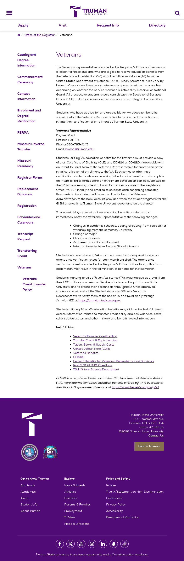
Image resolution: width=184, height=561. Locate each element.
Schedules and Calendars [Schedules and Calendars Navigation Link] (28, 220)
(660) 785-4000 (151, 427)
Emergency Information (122, 517)
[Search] (177, 12)
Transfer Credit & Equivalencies (95, 340)
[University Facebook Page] (60, 544)
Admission (28, 485)
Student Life (29, 504)
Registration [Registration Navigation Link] (27, 206)
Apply (23, 25)
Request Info (108, 25)
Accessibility (114, 511)
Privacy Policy (116, 504)
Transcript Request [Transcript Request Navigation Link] (25, 236)
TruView (69, 517)
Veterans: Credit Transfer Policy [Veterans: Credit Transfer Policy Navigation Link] (34, 284)
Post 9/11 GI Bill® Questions (92, 365)
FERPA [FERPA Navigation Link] (23, 133)
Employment (73, 511)
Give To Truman (149, 446)
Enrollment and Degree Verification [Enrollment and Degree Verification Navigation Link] (29, 115)
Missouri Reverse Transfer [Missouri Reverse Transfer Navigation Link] (30, 146)
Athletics (70, 491)
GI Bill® (78, 357)
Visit (63, 25)
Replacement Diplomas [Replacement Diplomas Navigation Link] (27, 191)
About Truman (30, 511)
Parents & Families (77, 504)
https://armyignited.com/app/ (99, 300)
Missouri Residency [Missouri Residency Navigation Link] (25, 163)
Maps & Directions (76, 524)
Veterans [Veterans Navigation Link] (24, 267)
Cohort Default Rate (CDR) (91, 349)
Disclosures (114, 498)
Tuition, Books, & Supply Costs (93, 344)
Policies (111, 485)
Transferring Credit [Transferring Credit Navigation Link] (27, 253)
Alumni (25, 498)
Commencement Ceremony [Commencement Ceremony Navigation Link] (30, 79)
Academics (28, 491)
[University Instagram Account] (92, 544)
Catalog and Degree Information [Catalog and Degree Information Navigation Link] (26, 60)
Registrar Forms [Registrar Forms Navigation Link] (30, 177)
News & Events (74, 485)
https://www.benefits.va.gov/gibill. (135, 387)
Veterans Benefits (85, 353)
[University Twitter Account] (70, 544)
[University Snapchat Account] (114, 544)
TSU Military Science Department (96, 369)
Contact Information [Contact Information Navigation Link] (26, 96)
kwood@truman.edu (79, 149)
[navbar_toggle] (6, 12)
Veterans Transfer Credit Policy (95, 336)
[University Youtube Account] (81, 544)
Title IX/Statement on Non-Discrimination (135, 491)
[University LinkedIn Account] (103, 544)
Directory (157, 25)
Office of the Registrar (39, 35)
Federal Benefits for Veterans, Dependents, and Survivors (113, 361)
